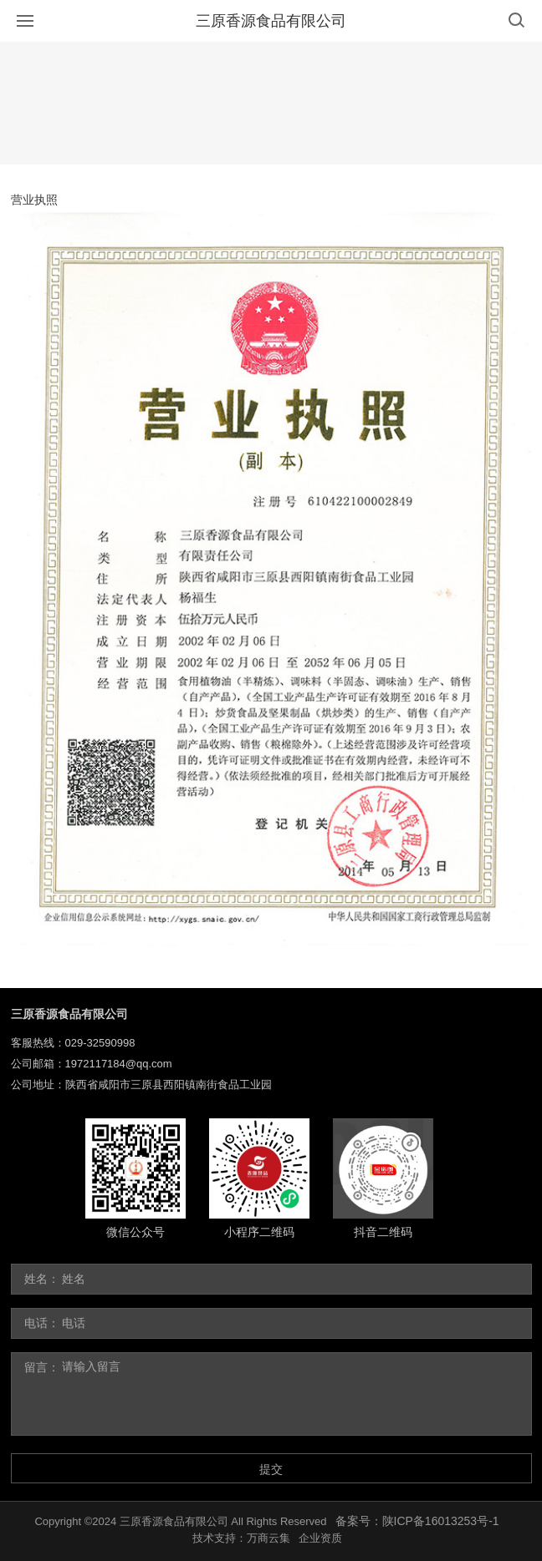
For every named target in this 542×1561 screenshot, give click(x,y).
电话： (41, 1323)
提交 (271, 1469)
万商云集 (268, 1538)
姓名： (41, 1278)
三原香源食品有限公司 (271, 21)
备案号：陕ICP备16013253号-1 (417, 1521)
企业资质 (320, 1538)
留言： (41, 1367)
